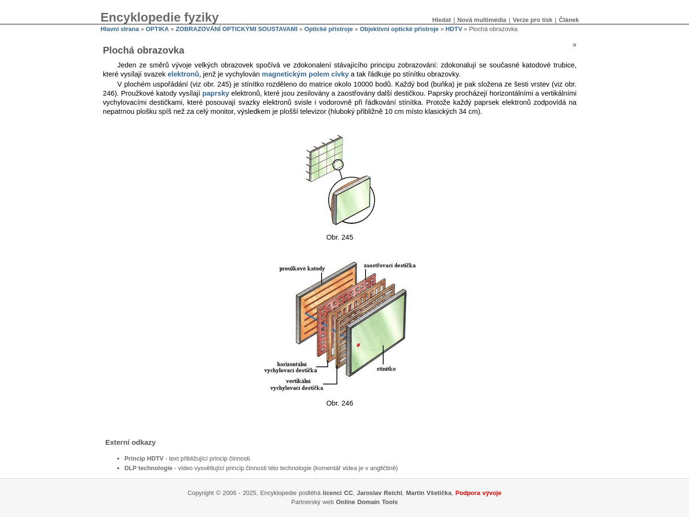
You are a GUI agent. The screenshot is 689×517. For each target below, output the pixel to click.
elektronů (183, 74)
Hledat (441, 19)
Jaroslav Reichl (379, 492)
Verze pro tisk (532, 19)
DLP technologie (148, 468)
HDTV (453, 29)
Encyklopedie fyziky (159, 17)
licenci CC (338, 492)
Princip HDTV (144, 458)
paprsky (215, 93)
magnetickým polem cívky (305, 74)
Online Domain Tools (367, 502)
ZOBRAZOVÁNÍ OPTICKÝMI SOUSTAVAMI (237, 29)
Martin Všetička (429, 492)
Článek (569, 19)
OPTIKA (157, 29)
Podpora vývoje (478, 492)
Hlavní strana (119, 29)
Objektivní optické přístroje (399, 29)
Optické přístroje (328, 29)
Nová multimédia (481, 19)
